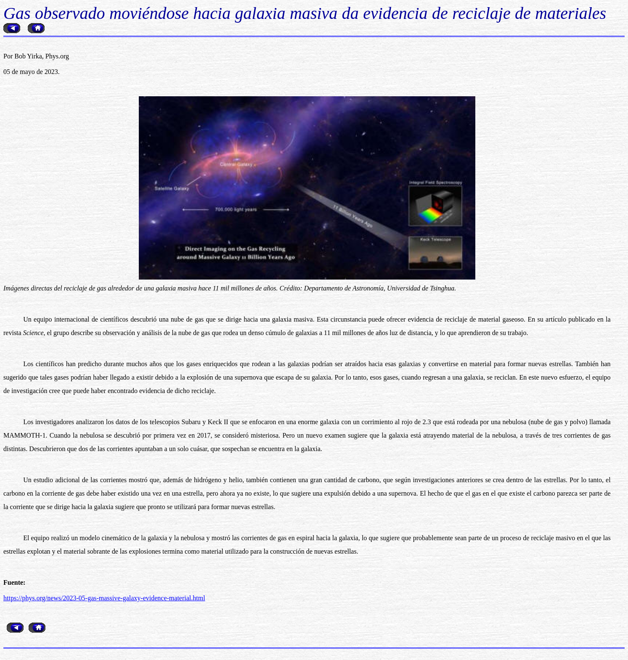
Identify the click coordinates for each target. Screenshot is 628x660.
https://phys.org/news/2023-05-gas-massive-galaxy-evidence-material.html (104, 598)
